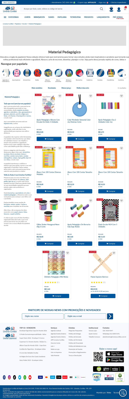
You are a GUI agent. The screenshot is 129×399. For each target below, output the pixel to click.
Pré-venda (118, 17)
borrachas (11, 193)
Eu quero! (110, 316)
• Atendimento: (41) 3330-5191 (63, 2)
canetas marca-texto (16, 156)
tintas (8, 160)
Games (51, 17)
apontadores (20, 193)
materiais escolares (22, 110)
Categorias (13, 17)
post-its (18, 114)
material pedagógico (10, 195)
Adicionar (49, 139)
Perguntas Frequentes (75, 330)
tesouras (6, 214)
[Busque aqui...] (59, 9)
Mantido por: (103, 393)
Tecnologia (75, 17)
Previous (4, 75)
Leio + (53, 346)
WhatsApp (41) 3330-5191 (111, 333)
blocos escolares (15, 154)
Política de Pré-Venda (75, 340)
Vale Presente (55, 355)
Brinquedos (39, 17)
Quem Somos (93, 333)
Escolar (24, 24)
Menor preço (66, 88)
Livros (27, 17)
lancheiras (7, 204)
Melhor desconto (83, 88)
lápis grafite (21, 158)
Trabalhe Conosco (94, 337)
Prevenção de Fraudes (75, 349)
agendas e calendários (10, 112)
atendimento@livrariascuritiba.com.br (114, 337)
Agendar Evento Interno (58, 337)
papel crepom (18, 212)
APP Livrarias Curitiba (57, 340)
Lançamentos (103, 17)
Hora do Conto (55, 343)
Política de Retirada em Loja (77, 346)
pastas (18, 204)
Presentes (88, 17)
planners (12, 114)
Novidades (52, 88)
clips (19, 112)
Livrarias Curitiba (8, 24)
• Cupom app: (86, 2)
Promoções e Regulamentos (77, 352)
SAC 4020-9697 (108, 330)
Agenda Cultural (56, 330)
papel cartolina (15, 214)
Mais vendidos (37, 88)
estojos (15, 158)
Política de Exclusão (75, 337)
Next (125, 75)
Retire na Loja (55, 349)
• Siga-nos (103, 2)
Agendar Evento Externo (58, 333)
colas (27, 193)
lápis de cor (12, 181)
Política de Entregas (75, 333)
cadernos (22, 179)
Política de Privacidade (76, 343)
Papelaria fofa (8, 123)
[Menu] (119, 9)
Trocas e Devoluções (75, 355)
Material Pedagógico (35, 24)
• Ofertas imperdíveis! (118, 2)
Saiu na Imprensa (56, 352)
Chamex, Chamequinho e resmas (20, 116)
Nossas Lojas (93, 330)
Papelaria (62, 17)
